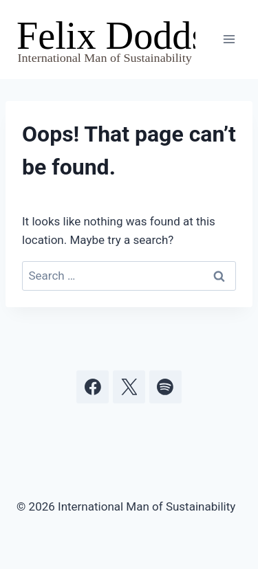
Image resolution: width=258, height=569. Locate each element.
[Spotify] (165, 386)
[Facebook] (92, 386)
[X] (129, 386)
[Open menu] (228, 39)
